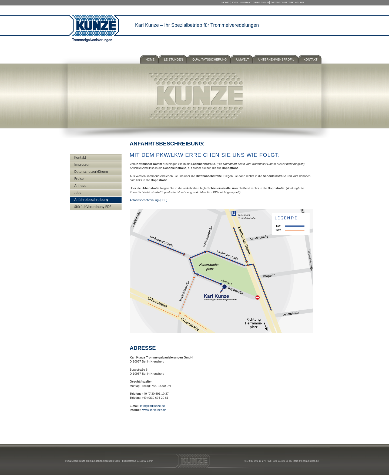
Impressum (261, 2)
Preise (79, 178)
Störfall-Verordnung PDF (92, 206)
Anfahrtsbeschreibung (91, 199)
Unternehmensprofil (276, 59)
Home (225, 2)
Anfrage (80, 185)
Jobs (235, 2)
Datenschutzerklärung (287, 2)
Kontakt (246, 2)
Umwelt (242, 59)
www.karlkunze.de (154, 409)
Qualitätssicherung (209, 59)
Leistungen (173, 59)
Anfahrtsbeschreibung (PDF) (148, 200)
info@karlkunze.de (152, 405)
